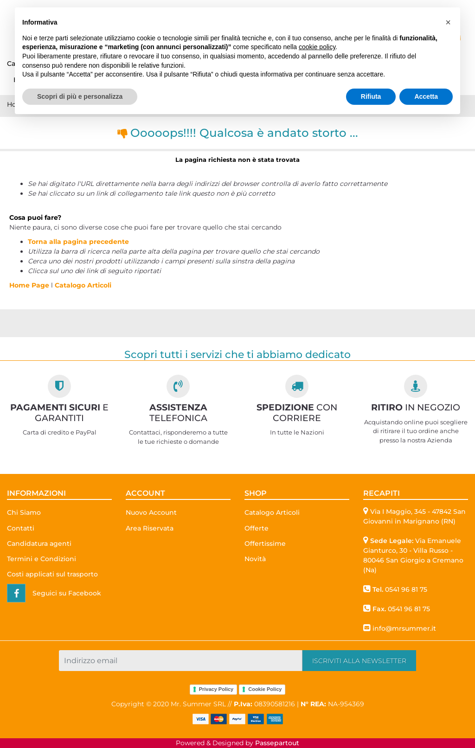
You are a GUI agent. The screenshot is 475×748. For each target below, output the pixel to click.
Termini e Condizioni (41, 559)
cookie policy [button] (317, 47)
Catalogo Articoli (83, 285)
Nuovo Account (151, 512)
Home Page (30, 285)
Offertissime (265, 543)
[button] (359, 660)
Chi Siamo (24, 512)
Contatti (20, 528)
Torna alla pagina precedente (78, 241)
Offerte (256, 528)
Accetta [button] (426, 96)
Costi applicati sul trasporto (52, 574)
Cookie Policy (265, 689)
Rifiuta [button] (371, 96)
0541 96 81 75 (406, 589)
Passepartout (277, 743)
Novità (255, 559)
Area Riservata (149, 528)
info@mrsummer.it (404, 628)
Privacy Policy (216, 689)
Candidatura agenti (39, 543)
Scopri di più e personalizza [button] (79, 96)
